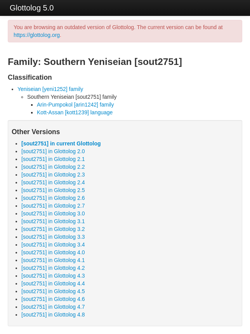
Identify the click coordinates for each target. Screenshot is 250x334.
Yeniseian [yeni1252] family (50, 89)
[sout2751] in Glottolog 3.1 (53, 221)
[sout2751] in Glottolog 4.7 (53, 307)
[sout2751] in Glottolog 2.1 (53, 159)
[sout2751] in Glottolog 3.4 (53, 244)
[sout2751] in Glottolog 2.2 (53, 167)
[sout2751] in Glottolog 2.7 (53, 206)
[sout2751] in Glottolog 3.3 (53, 237)
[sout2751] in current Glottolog (61, 143)
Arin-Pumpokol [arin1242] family (75, 104)
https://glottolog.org (37, 35)
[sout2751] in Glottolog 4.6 (53, 299)
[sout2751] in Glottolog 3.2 (53, 229)
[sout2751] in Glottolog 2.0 (53, 151)
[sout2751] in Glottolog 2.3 (53, 174)
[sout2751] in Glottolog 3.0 (53, 213)
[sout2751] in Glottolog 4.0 (53, 252)
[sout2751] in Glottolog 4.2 (53, 268)
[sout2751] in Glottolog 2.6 (53, 198)
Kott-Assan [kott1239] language (75, 112)
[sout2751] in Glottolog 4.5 (53, 291)
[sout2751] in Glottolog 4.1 (53, 260)
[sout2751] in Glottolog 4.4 (53, 283)
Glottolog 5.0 (32, 7)
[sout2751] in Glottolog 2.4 (53, 182)
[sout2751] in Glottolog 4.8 (53, 314)
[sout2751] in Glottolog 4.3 (53, 276)
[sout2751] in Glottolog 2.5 (53, 190)
